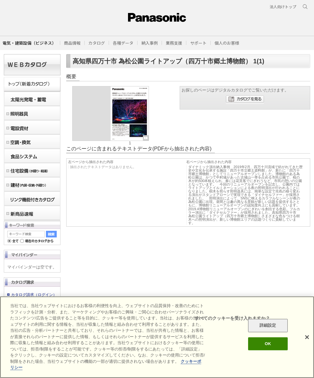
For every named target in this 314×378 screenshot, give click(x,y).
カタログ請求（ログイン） (34, 295)
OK (268, 343)
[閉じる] (307, 337)
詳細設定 (268, 325)
